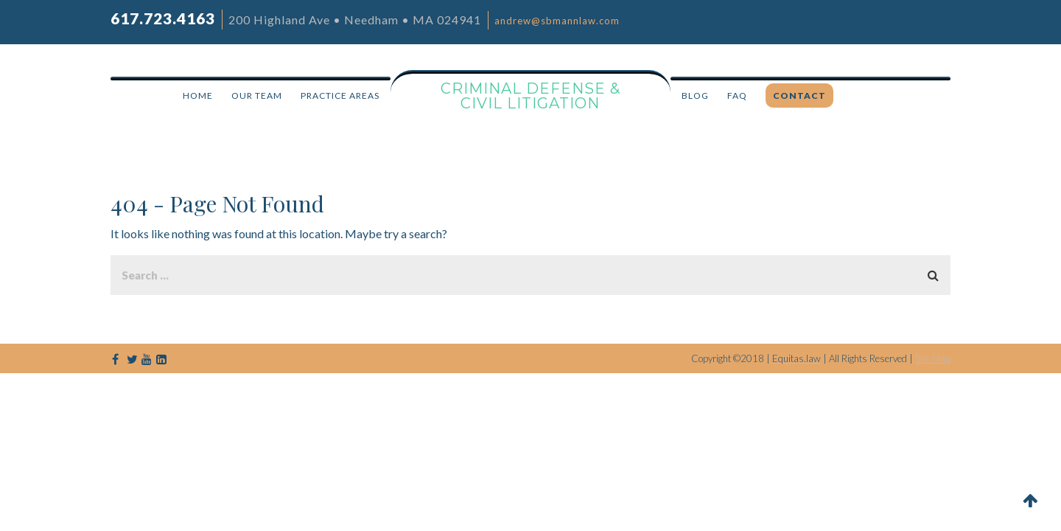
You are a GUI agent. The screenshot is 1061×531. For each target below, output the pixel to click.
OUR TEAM (256, 95)
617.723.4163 (163, 18)
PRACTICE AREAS (340, 95)
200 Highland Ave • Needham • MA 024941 (354, 20)
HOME (198, 95)
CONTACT (799, 95)
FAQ (737, 95)
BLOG (695, 95)
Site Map (932, 358)
